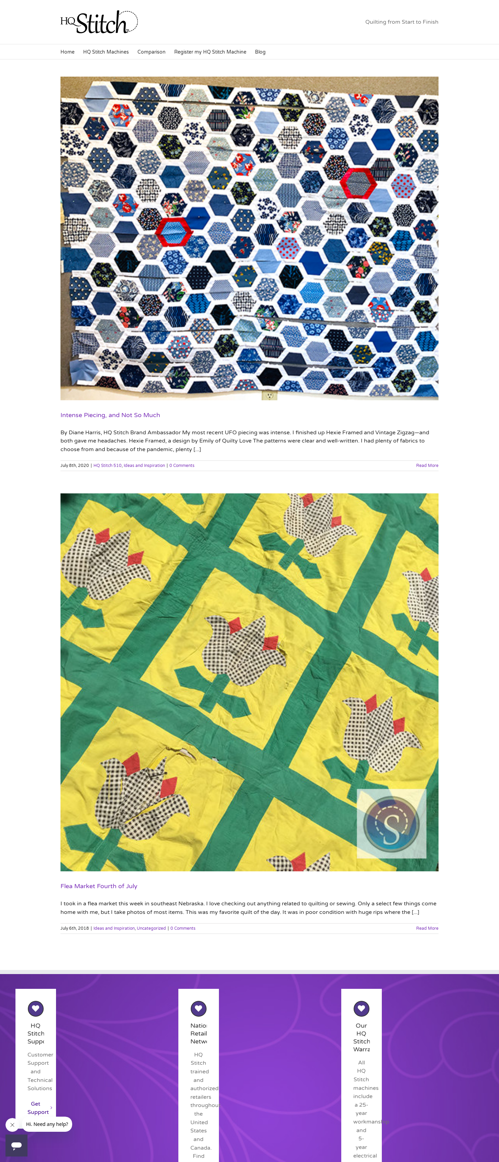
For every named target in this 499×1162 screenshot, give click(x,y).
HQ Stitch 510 (107, 465)
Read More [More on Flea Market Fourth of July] (427, 928)
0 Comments (182, 465)
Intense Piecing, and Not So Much (110, 415)
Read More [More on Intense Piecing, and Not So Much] (427, 465)
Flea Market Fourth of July (98, 886)
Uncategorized (151, 928)
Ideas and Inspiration (144, 465)
